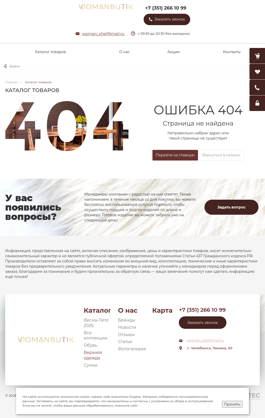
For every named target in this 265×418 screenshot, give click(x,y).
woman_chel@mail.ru (103, 33)
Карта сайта (162, 310)
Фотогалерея (132, 348)
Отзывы (126, 334)
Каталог (97, 310)
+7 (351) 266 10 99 (165, 8)
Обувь (90, 345)
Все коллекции (96, 335)
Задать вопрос (231, 207)
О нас (127, 310)
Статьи (125, 341)
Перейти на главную (175, 155)
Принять (232, 404)
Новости (127, 327)
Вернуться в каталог (221, 155)
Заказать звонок (202, 322)
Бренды (126, 320)
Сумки (91, 365)
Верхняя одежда (93, 355)
